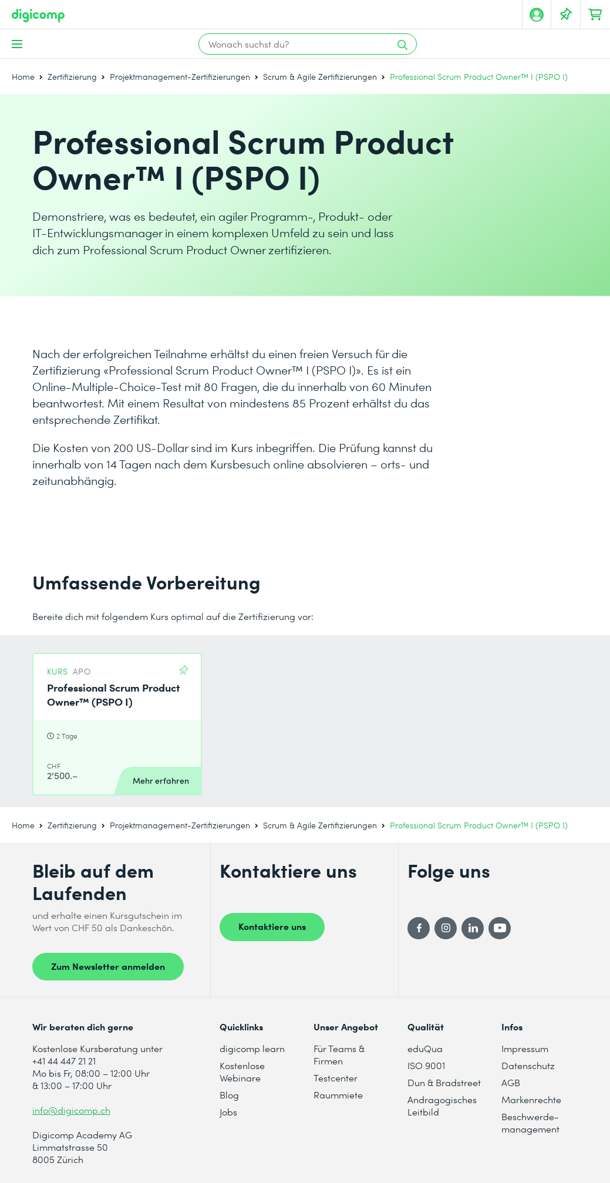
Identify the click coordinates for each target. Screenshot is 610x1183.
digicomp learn (252, 1048)
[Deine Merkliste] (566, 14)
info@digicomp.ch (71, 1110)
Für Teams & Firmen (339, 1054)
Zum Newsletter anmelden (108, 965)
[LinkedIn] (472, 928)
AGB (510, 1082)
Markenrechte (531, 1099)
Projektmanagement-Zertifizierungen (180, 76)
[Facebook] (418, 928)
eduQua (425, 1048)
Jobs (228, 1112)
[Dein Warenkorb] (595, 14)
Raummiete (338, 1094)
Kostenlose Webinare (242, 1071)
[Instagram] (445, 928)
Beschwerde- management (530, 1122)
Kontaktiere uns (272, 925)
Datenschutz (528, 1065)
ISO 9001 (426, 1065)
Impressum (524, 1048)
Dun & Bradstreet (444, 1082)
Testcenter (336, 1077)
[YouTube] (499, 928)
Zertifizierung (72, 76)
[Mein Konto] (536, 14)
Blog (229, 1094)
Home (23, 76)
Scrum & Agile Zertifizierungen (320, 76)
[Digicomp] (38, 15)
